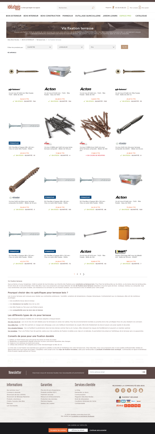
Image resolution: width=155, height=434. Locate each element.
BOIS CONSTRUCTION (50, 16)
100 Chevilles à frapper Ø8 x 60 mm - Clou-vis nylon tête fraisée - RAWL (22, 148)
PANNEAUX (68, 16)
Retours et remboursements (50, 397)
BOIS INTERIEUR (31, 16)
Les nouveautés (12, 405)
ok (124, 47)
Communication (80, 394)
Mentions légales (46, 401)
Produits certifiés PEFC (49, 392)
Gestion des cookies (47, 403)
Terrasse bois (40, 40)
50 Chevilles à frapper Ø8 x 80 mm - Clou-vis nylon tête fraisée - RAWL (57, 202)
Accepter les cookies (58, 430)
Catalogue (141, 16)
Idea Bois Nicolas (13, 40)
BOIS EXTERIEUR (13, 16)
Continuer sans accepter (98, 430)
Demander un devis (81, 392)
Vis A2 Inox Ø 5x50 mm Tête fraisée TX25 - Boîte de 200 (21, 94)
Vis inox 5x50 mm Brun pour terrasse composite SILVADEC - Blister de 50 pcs (22, 202)
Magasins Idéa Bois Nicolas (84, 397)
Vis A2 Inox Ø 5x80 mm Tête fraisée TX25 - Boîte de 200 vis (127, 94)
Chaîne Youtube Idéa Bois (16, 401)
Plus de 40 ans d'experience (50, 390)
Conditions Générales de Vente (85, 401)
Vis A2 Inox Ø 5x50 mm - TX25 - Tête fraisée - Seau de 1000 (57, 94)
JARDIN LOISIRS (110, 16)
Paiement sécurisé (47, 394)
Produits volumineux (14, 399)
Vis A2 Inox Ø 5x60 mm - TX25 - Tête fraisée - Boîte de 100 (92, 94)
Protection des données (49, 399)
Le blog (77, 390)
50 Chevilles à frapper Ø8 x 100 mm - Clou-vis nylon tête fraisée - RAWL (93, 202)
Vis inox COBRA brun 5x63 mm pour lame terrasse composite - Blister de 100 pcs (93, 148)
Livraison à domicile (13, 392)
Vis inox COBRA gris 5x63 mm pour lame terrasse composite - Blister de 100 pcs (58, 148)
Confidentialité (80, 403)
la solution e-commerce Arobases (82, 416)
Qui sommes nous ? (13, 390)
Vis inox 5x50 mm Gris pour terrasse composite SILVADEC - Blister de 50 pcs (129, 148)
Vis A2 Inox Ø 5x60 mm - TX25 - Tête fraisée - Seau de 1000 (128, 202)
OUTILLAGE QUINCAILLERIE (88, 16)
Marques (10, 403)
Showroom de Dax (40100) (16, 394)
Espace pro (125, 16)
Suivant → (84, 274)
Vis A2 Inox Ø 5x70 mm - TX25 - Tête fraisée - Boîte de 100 (92, 256)
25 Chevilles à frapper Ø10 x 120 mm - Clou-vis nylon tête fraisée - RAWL (57, 256)
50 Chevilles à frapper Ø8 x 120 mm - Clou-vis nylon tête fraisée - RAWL (22, 256)
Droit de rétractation (82, 399)
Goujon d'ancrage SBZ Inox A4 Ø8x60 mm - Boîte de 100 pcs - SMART (128, 256)
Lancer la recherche (93, 8)
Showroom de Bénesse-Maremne (18, 397)
